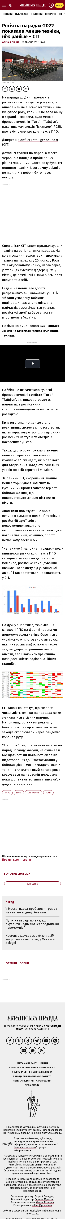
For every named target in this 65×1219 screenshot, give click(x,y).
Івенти (44, 1063)
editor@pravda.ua (42, 1205)
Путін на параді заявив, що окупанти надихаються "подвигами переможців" (32, 924)
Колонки (36, 14)
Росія (48, 793)
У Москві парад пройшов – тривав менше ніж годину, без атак (31, 910)
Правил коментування (17, 859)
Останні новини (17, 963)
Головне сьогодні (17, 873)
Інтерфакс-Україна (25, 1147)
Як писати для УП (23, 1080)
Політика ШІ (19, 1072)
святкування (34, 793)
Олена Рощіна (11, 42)
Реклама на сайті (26, 1063)
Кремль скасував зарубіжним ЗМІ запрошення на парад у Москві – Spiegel (30, 939)
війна (18, 793)
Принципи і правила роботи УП (32, 1076)
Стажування (43, 1080)
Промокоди (32, 1085)
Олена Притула (45, 1202)
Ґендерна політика (40, 1072)
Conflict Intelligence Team (38, 140)
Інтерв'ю (50, 14)
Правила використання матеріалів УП (32, 1067)
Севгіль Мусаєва (44, 1199)
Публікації (21, 14)
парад (7, 793)
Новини (7, 14)
